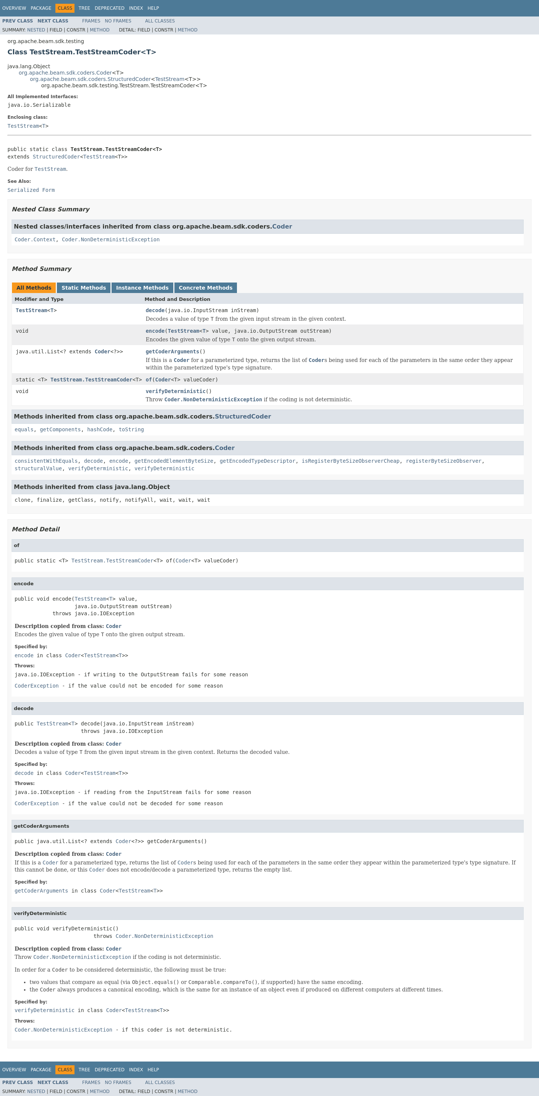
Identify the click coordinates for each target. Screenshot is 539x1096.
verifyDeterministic (175, 391)
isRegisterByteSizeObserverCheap (350, 461)
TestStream (170, 79)
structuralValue (38, 468)
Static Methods (83, 288)
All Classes (160, 21)
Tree (84, 8)
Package (41, 8)
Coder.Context (35, 239)
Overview (14, 8)
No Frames (118, 21)
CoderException (37, 686)
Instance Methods (142, 288)
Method (100, 30)
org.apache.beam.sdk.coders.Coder (65, 73)
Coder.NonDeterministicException (110, 239)
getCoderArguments (172, 351)
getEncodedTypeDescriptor (257, 461)
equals (24, 429)
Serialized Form (31, 190)
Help (153, 8)
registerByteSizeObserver (443, 461)
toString (131, 429)
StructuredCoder (56, 157)
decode (155, 310)
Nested (36, 30)
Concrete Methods (206, 288)
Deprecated (110, 8)
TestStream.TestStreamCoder (92, 380)
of (149, 380)
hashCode (99, 429)
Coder (282, 226)
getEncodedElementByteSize (173, 461)
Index (136, 8)
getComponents (60, 429)
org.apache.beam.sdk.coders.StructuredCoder (90, 79)
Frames (91, 21)
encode (155, 331)
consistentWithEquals (46, 461)
